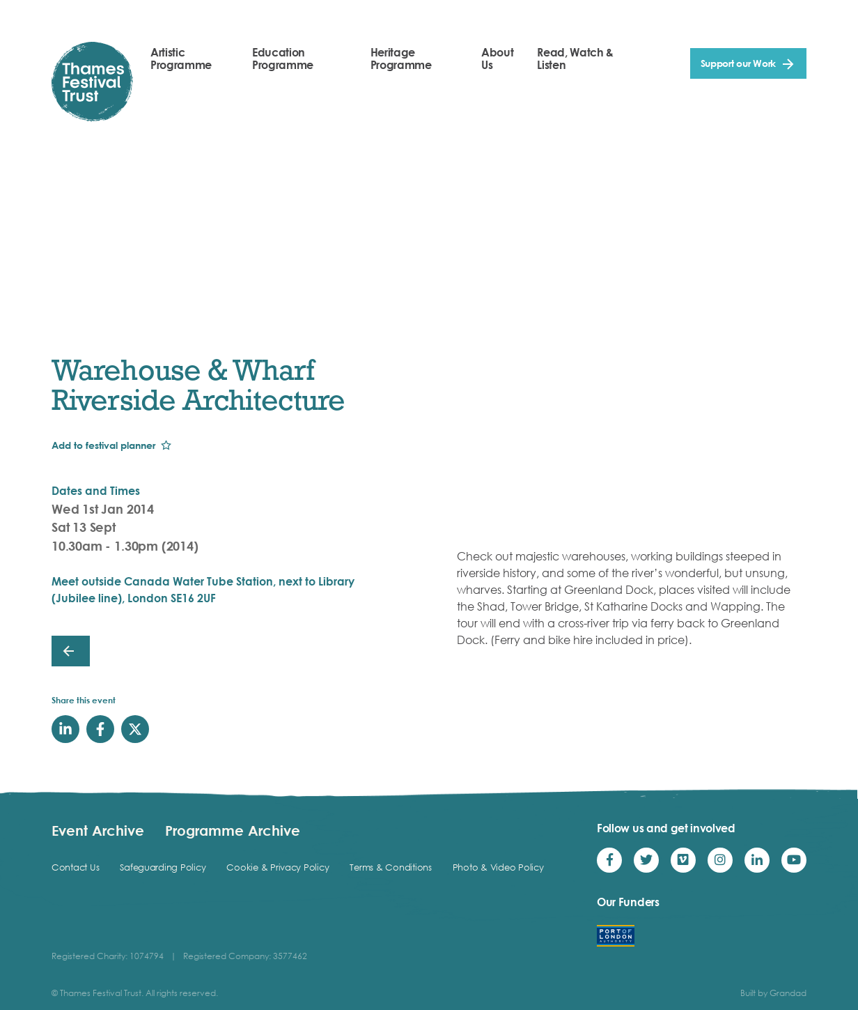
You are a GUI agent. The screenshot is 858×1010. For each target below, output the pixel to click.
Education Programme (282, 58)
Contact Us (75, 867)
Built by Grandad (773, 993)
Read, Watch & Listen (575, 58)
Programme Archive (232, 830)
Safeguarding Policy (162, 867)
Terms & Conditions (390, 867)
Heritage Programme (401, 58)
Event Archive (98, 830)
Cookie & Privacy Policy (277, 867)
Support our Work (739, 63)
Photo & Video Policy (498, 867)
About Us (497, 58)
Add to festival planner (103, 445)
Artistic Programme (181, 58)
